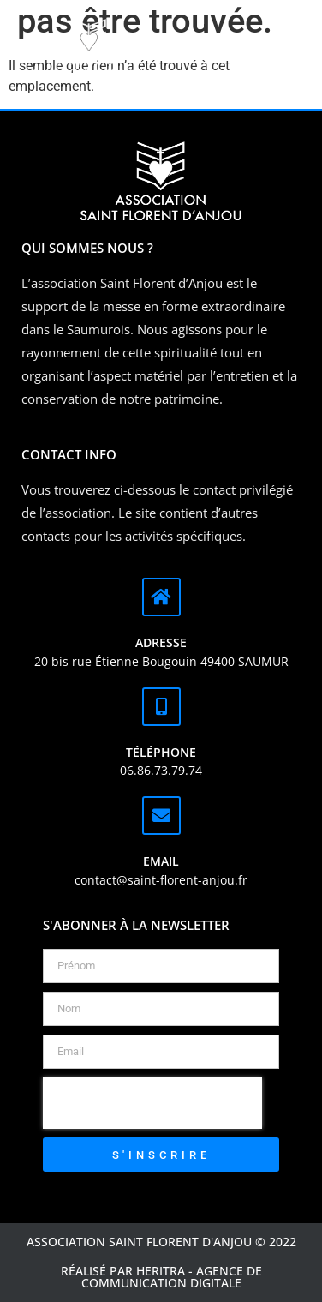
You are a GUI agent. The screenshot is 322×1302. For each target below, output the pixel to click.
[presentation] (152, 1103)
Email (161, 861)
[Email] (161, 815)
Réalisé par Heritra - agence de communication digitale (161, 1277)
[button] (243, 49)
